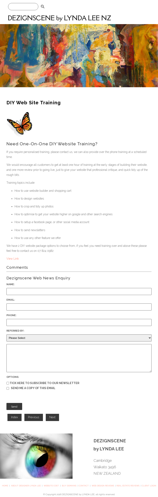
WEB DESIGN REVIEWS (103, 486)
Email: (10, 299)
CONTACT (84, 486)
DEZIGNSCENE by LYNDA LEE (78, 494)
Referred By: (15, 330)
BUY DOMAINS (69, 486)
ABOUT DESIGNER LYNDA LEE (26, 486)
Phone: (11, 315)
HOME (5, 486)
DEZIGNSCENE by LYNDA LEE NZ (59, 18)
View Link (12, 258)
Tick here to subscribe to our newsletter (42, 383)
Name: (10, 284)
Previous (33, 417)
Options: (12, 376)
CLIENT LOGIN (149, 486)
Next (52, 417)
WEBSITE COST (51, 486)
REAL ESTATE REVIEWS (127, 486)
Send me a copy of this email (30, 388)
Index (14, 417)
